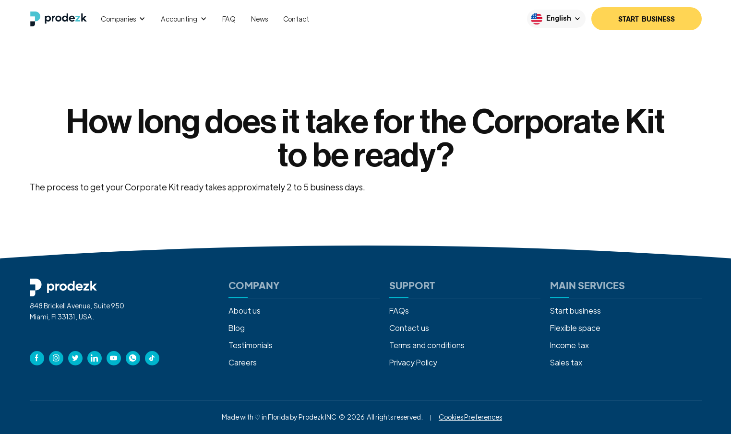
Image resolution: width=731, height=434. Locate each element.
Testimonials (250, 345)
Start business (575, 310)
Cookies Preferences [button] (470, 416)
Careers (242, 362)
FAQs (399, 310)
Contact (296, 18)
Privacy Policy (413, 362)
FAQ (229, 18)
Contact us (409, 328)
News (259, 18)
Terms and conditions (427, 345)
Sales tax (566, 362)
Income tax (569, 345)
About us (244, 310)
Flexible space (575, 328)
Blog (236, 328)
